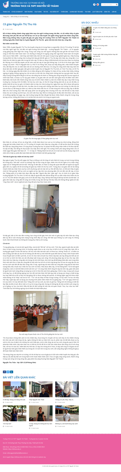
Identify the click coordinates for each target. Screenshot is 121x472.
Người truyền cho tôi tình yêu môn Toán (105, 36)
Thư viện (88, 11)
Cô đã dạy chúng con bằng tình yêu (14, 400)
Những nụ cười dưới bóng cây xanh (66, 424)
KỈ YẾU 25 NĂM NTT (17, 11)
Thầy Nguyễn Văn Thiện (36, 400)
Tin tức (45, 11)
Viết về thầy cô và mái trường (19, 16)
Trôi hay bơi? (7, 424)
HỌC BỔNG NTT (54, 11)
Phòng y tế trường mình (100, 45)
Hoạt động (38, 11)
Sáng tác (107, 11)
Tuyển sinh (64, 11)
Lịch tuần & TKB (97, 11)
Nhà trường (29, 11)
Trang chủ (6, 11)
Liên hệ (114, 11)
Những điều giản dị (98, 62)
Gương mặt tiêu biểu (76, 11)
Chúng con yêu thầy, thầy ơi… (64, 400)
